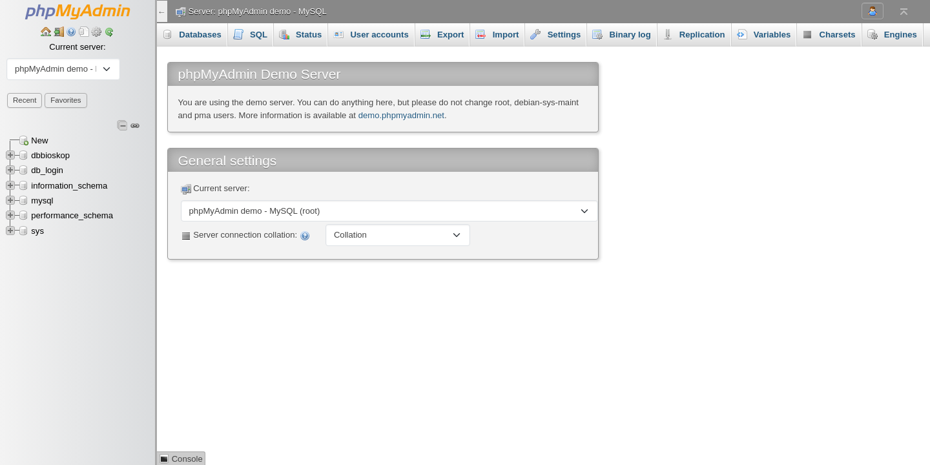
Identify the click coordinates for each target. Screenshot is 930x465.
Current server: (77, 47)
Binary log (621, 34)
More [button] (884, 34)
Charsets (828, 34)
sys (37, 231)
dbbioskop (50, 155)
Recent (24, 100)
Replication (694, 34)
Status (300, 34)
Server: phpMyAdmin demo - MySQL (258, 11)
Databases (192, 34)
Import (497, 34)
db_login (47, 170)
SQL (250, 34)
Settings (555, 34)
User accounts (371, 34)
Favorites (65, 100)
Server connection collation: (245, 235)
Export (442, 34)
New (39, 140)
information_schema (69, 186)
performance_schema (72, 215)
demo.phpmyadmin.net (401, 115)
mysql (42, 200)
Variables (764, 34)
